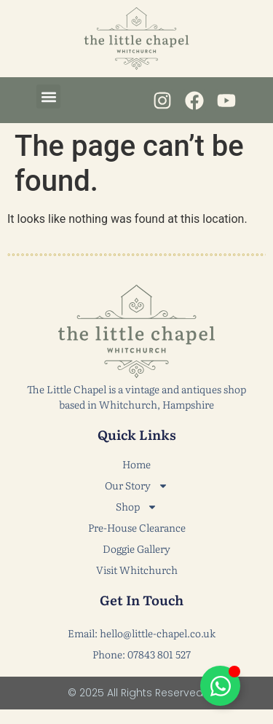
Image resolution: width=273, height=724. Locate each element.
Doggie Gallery (136, 548)
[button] (48, 96)
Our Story (136, 485)
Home (136, 464)
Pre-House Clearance (137, 527)
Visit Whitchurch (137, 569)
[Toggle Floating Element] (220, 686)
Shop (136, 506)
